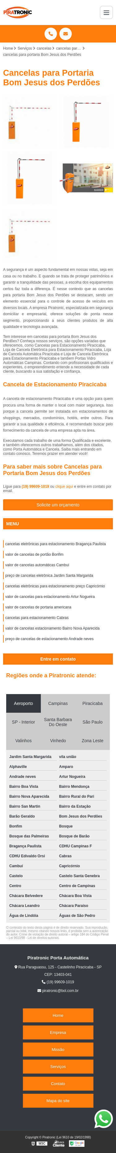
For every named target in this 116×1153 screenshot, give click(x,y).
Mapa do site (57, 1100)
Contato (58, 1083)
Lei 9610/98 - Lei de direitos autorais (34, 938)
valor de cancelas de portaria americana (38, 607)
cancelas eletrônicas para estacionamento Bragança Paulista (55, 544)
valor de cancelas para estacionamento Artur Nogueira (50, 596)
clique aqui (64, 486)
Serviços (58, 1066)
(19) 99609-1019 (36, 486)
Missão (58, 1049)
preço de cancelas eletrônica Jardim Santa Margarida (49, 575)
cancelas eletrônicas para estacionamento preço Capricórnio (55, 586)
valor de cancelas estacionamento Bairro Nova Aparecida (52, 628)
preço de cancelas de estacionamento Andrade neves (49, 639)
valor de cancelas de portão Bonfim (34, 554)
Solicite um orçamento (58, 504)
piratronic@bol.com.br (58, 991)
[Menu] (106, 12)
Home (58, 1015)
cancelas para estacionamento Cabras (37, 618)
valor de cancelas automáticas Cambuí (37, 565)
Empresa (58, 1032)
